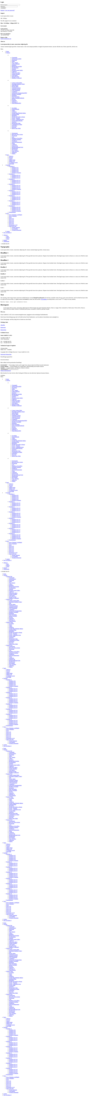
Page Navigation (13, 614)
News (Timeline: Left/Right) (12, 728)
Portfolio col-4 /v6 (13, 713)
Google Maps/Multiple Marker (16, 629)
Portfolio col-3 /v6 (13, 711)
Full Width (8, 677)
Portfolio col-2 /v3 (13, 694)
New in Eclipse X (7, 746)
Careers (8, 672)
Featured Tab (12, 659)
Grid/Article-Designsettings (15, 611)
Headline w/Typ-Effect (14, 651)
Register (2, 10)
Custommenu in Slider (14, 640)
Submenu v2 (12, 620)
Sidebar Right (9, 673)
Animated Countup (13, 606)
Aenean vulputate (13, 741)
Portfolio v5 (9, 704)
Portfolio (5, 678)
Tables (10, 581)
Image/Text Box (12, 597)
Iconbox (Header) (13, 594)
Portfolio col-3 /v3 (13, 695)
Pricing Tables (12, 604)
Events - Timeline (13, 634)
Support (5, 240)
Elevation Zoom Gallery (14, 590)
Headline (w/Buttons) (14, 598)
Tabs (10, 603)
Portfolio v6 (9, 709)
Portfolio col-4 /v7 (13, 718)
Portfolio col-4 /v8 (13, 723)
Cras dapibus (12, 742)
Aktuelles (3, 325)
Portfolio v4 (9, 697)
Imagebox (11, 585)
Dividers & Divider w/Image (15, 632)
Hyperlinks (11, 580)
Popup (10, 657)
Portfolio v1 (9, 680)
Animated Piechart (13, 607)
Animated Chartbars (13, 653)
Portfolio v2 (9, 687)
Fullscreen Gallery (13, 593)
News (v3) (8, 733)
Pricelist (11, 617)
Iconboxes (11, 627)
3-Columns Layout (10, 676)
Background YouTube (14, 586)
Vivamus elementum (13, 743)
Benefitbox (11, 631)
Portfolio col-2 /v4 (13, 699)
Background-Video (13, 639)
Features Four (9, 645)
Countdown (11, 609)
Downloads (11, 649)
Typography (11, 578)
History (8, 237)
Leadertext (11, 658)
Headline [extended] (13, 612)
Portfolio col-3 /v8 (13, 722)
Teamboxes (11, 654)
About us (5, 235)
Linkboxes (11, 592)
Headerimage (12, 662)
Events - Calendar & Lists (15, 635)
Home (4, 574)
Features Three (9, 622)
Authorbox (11, 665)
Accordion (11, 623)
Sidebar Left (9, 674)
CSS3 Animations (13, 608)
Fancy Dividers (12, 664)
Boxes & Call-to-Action (14, 648)
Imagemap (11, 613)
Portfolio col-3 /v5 (13, 706)
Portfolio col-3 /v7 (13, 716)
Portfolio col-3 (12, 683)
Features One (9, 576)
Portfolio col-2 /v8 (13, 720)
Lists (10, 650)
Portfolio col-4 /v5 (13, 708)
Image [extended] (13, 616)
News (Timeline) (10, 729)
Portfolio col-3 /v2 (13, 690)
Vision (7, 238)
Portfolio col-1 (12, 681)
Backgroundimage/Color (14, 660)
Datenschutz (3, 330)
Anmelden (3, 7)
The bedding (44, 299)
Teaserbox (11, 637)
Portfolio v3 (9, 692)
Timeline (11, 589)
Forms (10, 625)
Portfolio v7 (9, 714)
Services (8, 671)
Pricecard (11, 643)
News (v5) (8, 736)
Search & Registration (14, 655)
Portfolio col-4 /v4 (13, 701)
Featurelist (11, 618)
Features (5, 575)
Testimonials (6, 241)
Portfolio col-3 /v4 (13, 700)
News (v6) (8, 737)
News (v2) (8, 732)
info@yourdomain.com (6, 38)
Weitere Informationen (6, 370)
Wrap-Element (12, 621)
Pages (4, 668)
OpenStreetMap (12, 630)
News (4, 727)
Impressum (3, 327)
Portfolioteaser (9, 725)
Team (7, 236)
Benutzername (4, 4)
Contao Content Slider (14, 600)
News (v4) (8, 734)
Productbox (11, 641)
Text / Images (12, 583)
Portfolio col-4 (12, 685)
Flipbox (11, 667)
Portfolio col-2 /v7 (13, 715)
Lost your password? (10, 10)
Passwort (3, 6)
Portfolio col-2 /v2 (13, 688)
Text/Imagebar (12, 588)
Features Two (9, 599)
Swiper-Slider (12, 636)
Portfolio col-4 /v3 (13, 696)
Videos (10, 626)
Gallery (10, 584)
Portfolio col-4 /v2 (13, 691)
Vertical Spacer (12, 579)
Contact (5, 745)
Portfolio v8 (9, 719)
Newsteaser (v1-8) (10, 738)
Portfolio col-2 (12, 682)
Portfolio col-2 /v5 (13, 705)
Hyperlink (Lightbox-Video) (15, 602)
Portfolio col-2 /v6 (13, 710)
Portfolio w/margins (13, 686)
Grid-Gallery (12, 595)
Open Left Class (10, 739)
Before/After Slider (13, 644)
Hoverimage (12, 663)
